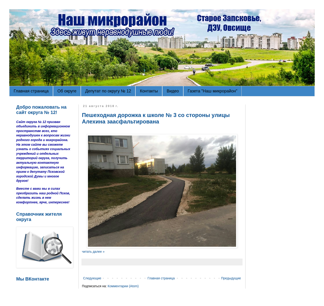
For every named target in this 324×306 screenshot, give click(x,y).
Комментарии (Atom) (123, 286)
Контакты (149, 91)
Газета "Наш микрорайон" (212, 91)
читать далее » (93, 251)
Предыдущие (231, 278)
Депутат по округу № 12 (108, 91)
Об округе (66, 91)
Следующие (92, 278)
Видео (173, 91)
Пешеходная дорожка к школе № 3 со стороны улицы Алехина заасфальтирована (156, 118)
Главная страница (31, 91)
